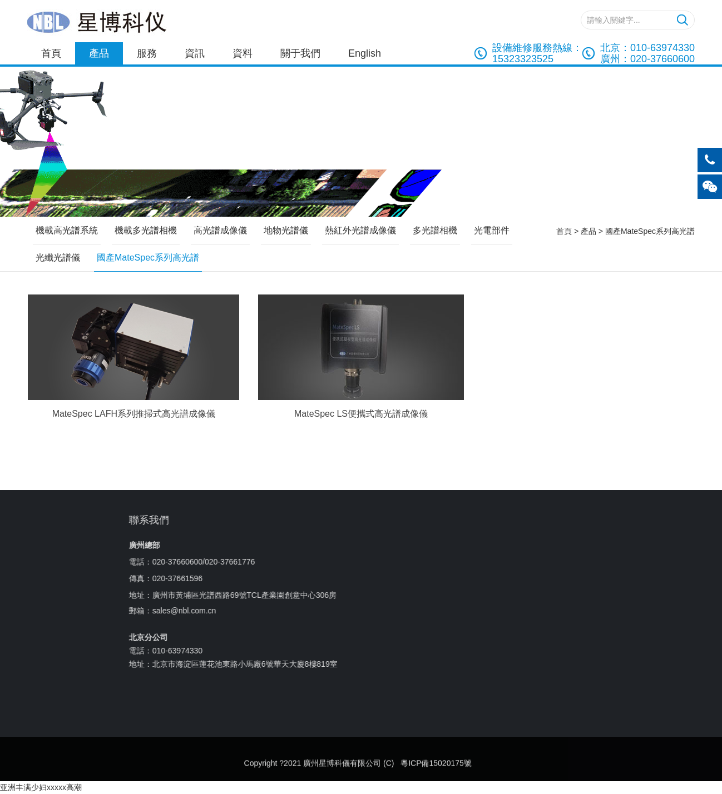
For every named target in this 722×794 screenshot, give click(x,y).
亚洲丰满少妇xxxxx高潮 (41, 787)
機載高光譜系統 (67, 230)
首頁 (51, 53)
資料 (243, 53)
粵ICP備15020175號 (436, 780)
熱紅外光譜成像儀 (360, 230)
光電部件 (492, 230)
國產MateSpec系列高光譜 (650, 231)
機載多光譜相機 (146, 230)
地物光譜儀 (286, 230)
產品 (99, 53)
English (364, 53)
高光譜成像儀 (220, 230)
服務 (147, 53)
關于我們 (300, 53)
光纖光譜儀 (58, 257)
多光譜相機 (435, 230)
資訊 (195, 53)
